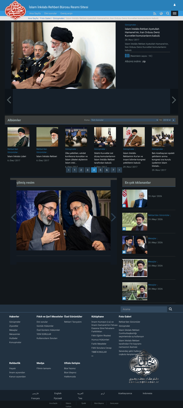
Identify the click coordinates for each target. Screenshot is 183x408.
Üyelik (83, 403)
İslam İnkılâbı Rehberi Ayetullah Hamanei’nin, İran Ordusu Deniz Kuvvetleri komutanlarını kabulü (142, 32)
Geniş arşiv (66, 13)
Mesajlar (152, 238)
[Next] (119, 170)
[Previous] (68, 170)
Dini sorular (50, 13)
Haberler (14, 316)
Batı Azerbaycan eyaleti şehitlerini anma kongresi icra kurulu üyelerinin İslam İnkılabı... (163, 159)
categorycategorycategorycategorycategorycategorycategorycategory (125, 120)
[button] (174, 13)
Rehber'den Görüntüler (158, 215)
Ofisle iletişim (72, 363)
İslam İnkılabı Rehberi (46, 156)
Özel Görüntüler (73, 316)
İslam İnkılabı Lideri (17, 156)
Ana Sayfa (35, 13)
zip (143, 61)
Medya (40, 363)
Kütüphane (98, 316)
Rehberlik (14, 363)
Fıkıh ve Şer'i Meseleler (50, 316)
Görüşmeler (58, 18)
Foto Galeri (45, 18)
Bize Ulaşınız (99, 403)
